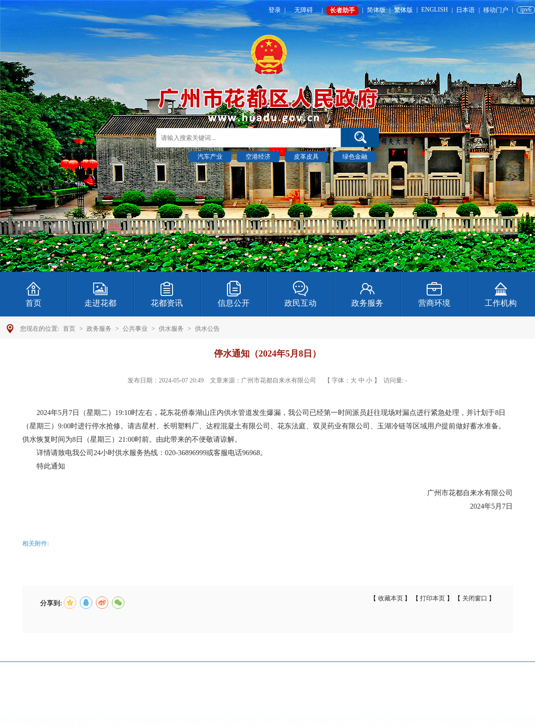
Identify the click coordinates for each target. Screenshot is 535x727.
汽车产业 (210, 156)
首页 (69, 328)
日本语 (465, 10)
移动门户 (495, 10)
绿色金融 (354, 156)
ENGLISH (434, 9)
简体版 (376, 10)
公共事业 (135, 328)
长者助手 (342, 10)
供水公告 (207, 328)
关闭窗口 (475, 598)
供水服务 (171, 328)
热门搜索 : (171, 156)
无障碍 (303, 10)
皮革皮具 (306, 156)
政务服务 (98, 328)
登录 (274, 10)
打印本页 (433, 598)
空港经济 (258, 156)
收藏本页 (390, 598)
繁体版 (403, 10)
